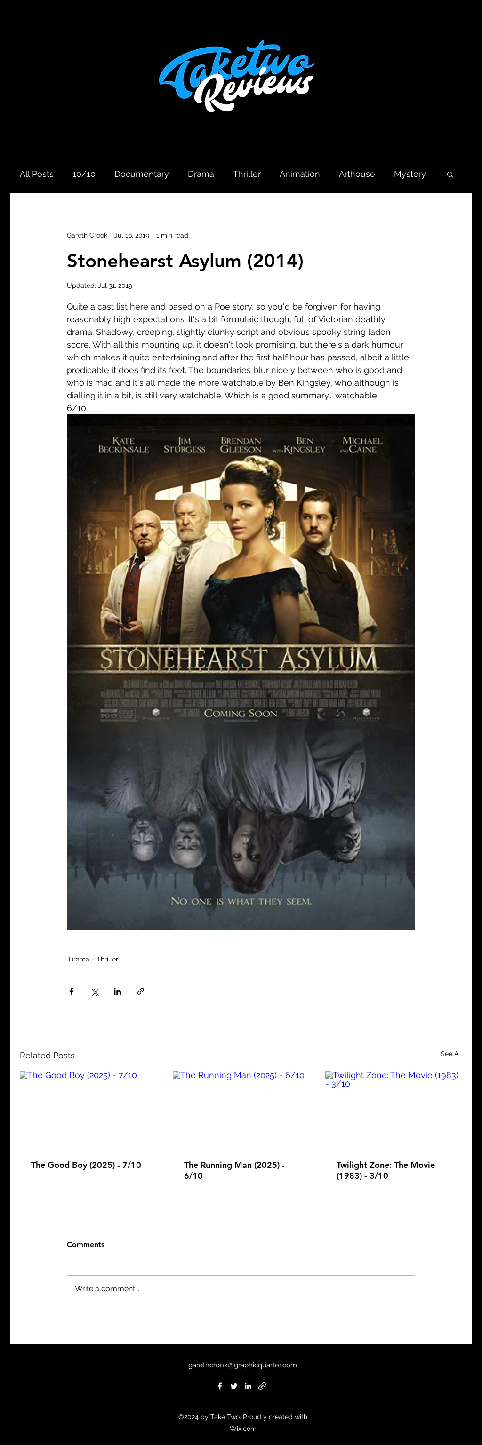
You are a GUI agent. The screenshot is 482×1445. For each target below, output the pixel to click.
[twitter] (234, 1386)
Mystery (410, 174)
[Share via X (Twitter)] (94, 991)
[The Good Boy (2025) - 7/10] (88, 1109)
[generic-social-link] (262, 1386)
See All (451, 1053)
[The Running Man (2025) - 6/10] (241, 1109)
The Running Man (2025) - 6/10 (234, 1170)
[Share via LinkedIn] (117, 991)
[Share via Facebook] (71, 991)
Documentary (141, 174)
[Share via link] (140, 991)
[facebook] (220, 1386)
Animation (300, 174)
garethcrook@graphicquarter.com (242, 1365)
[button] (450, 174)
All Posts (37, 174)
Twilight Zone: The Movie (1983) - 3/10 (386, 1170)
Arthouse (357, 174)
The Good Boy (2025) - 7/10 (86, 1164)
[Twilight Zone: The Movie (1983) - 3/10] (393, 1109)
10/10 (84, 174)
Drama (201, 174)
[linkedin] (248, 1386)
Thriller (247, 174)
